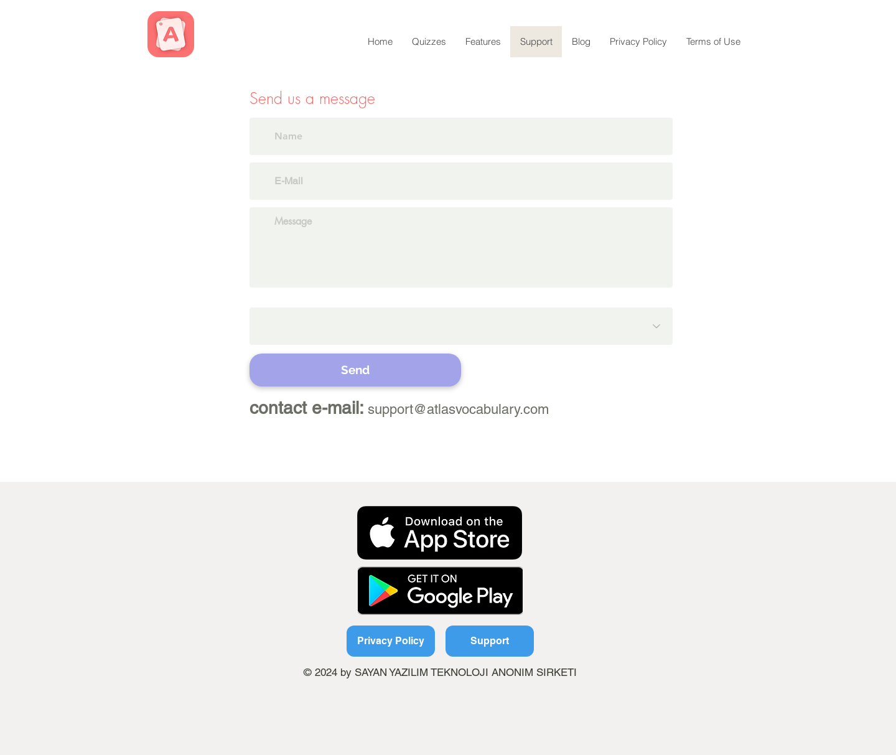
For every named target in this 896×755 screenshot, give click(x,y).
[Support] (490, 641)
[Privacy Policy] (391, 641)
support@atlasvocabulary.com (458, 409)
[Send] (355, 370)
